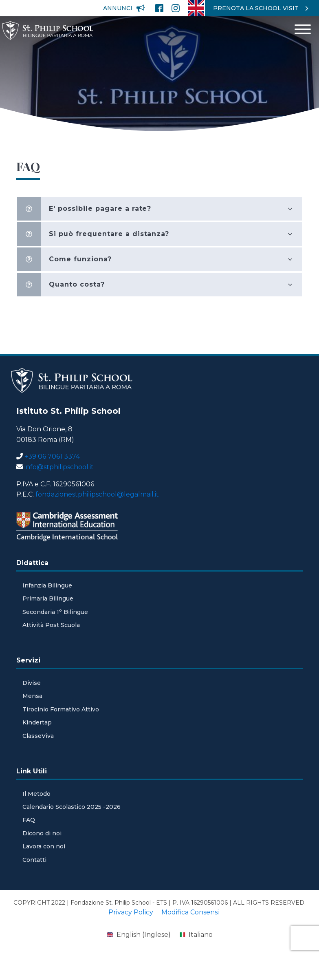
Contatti (34, 859)
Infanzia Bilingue (47, 585)
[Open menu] (303, 29)
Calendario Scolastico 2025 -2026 (71, 806)
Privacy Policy (130, 912)
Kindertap (37, 722)
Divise (31, 683)
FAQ (28, 820)
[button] (124, 8)
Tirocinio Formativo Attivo (60, 709)
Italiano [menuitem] (201, 934)
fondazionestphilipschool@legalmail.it (97, 494)
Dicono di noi (42, 833)
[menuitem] (196, 8)
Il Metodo (36, 793)
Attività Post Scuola (51, 625)
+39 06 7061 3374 (52, 456)
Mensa (32, 696)
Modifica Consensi (190, 912)
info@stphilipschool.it (59, 467)
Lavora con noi (43, 846)
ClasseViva (38, 736)
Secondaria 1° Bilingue (55, 612)
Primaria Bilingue (47, 598)
